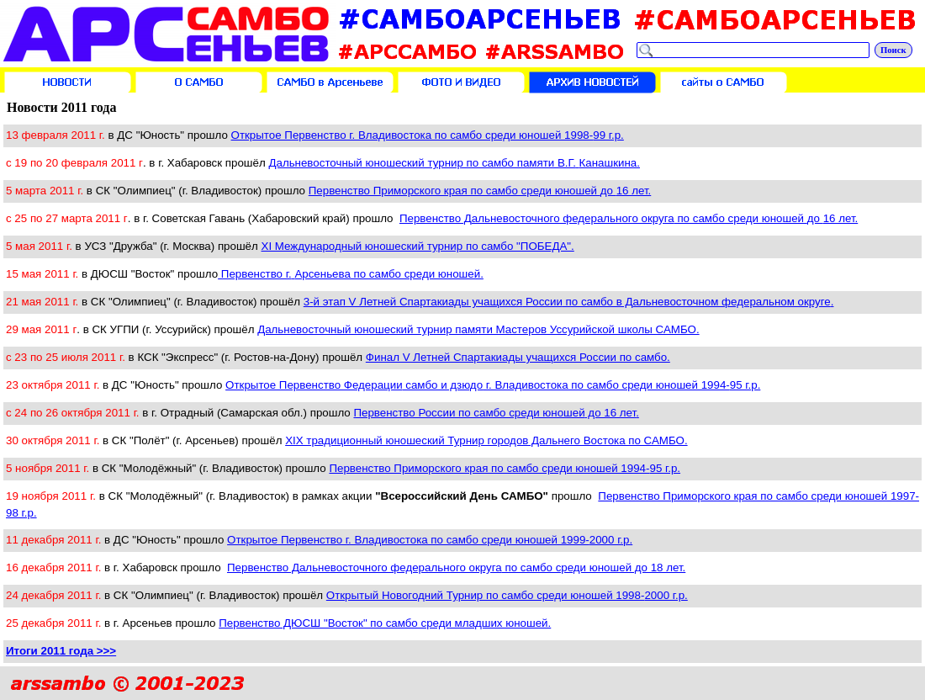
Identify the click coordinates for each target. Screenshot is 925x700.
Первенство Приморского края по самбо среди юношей (480, 190)
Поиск (893, 50)
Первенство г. (351, 274)
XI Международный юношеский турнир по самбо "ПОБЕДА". (418, 246)
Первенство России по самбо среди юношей (495, 412)
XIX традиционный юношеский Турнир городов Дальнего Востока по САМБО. (486, 440)
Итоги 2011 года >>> (61, 650)
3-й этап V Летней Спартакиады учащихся (569, 301)
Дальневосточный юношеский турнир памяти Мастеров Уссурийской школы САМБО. (478, 329)
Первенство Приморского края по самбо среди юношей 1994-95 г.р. (504, 468)
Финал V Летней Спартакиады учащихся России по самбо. (518, 357)
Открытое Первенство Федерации (492, 385)
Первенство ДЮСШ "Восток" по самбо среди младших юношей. (385, 623)
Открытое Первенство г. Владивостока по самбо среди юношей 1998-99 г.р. (427, 135)
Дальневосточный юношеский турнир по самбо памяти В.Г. (454, 162)
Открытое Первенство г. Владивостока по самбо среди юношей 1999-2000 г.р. (429, 539)
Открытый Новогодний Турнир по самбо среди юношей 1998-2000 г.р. (507, 595)
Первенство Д (628, 218)
